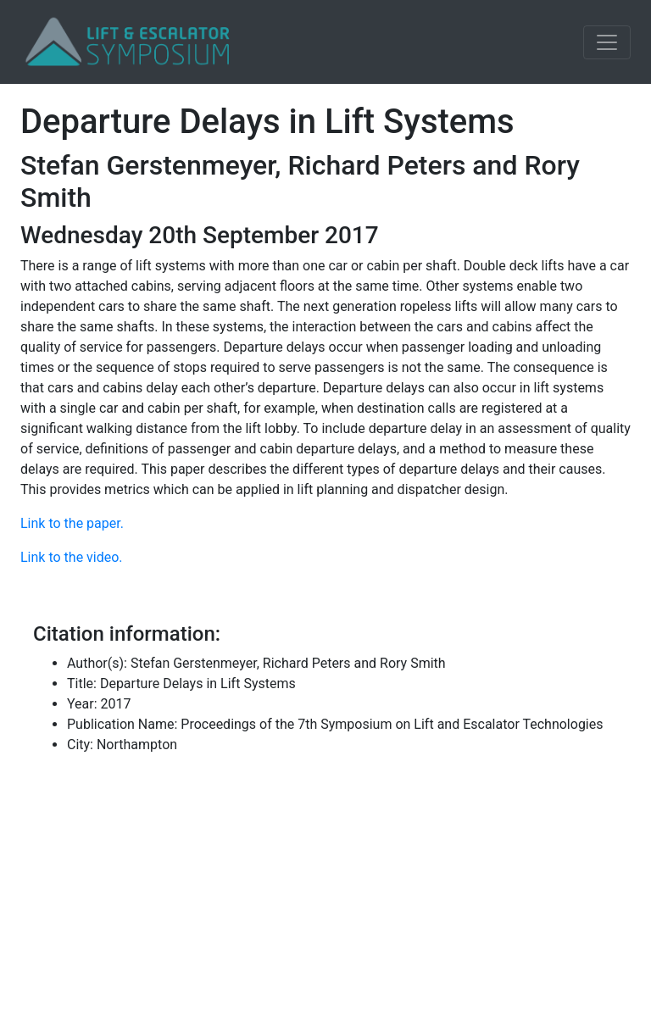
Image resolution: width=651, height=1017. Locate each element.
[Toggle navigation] (607, 42)
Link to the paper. (72, 523)
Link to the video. (71, 557)
